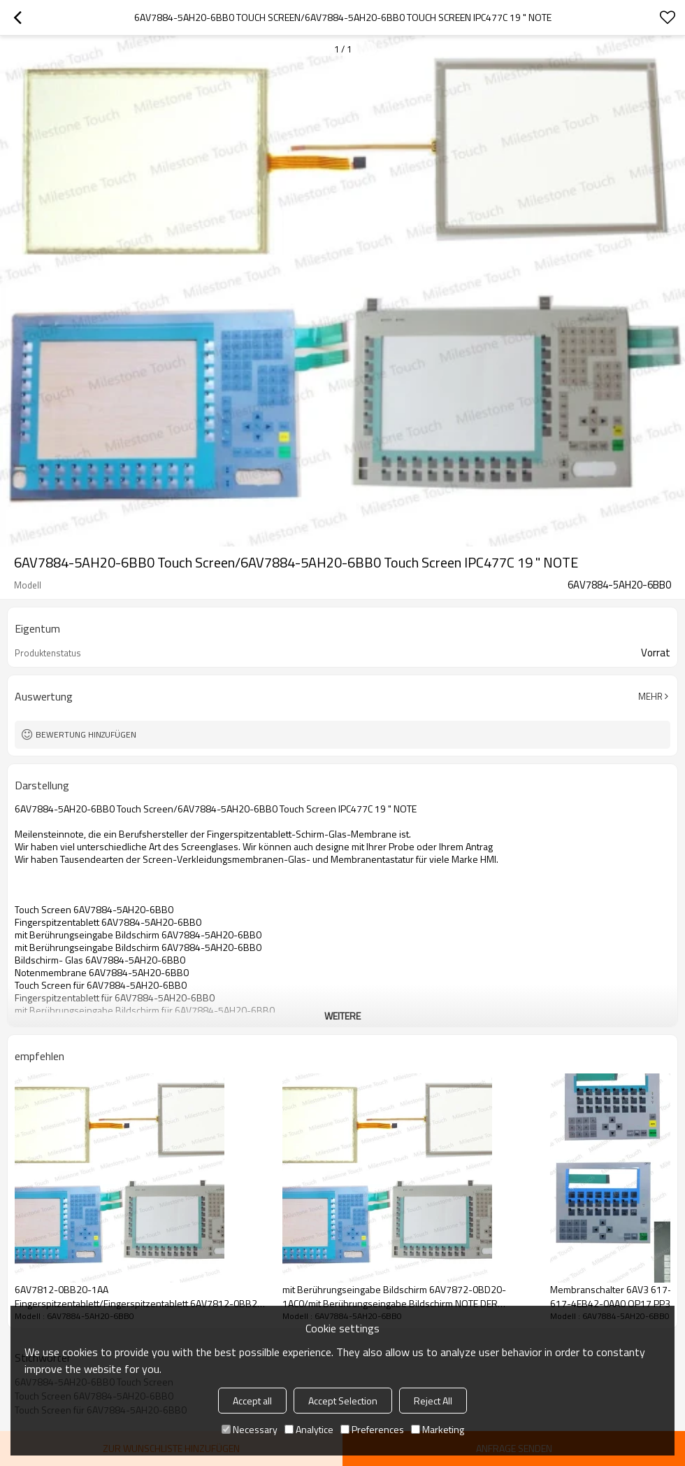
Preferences (372, 1429)
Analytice (308, 1429)
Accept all (252, 1400)
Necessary (249, 1429)
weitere (342, 1015)
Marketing (437, 1429)
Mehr (650, 696)
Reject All (433, 1400)
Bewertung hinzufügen (86, 734)
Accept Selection (342, 1400)
